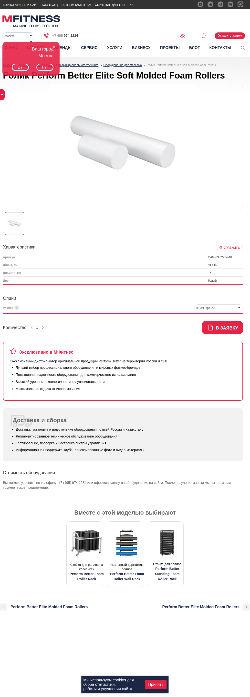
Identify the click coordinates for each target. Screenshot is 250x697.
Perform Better (110, 361)
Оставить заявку (230, 35)
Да (20, 67)
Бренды (63, 48)
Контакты (220, 48)
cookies (119, 680)
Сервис (89, 48)
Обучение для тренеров (115, 5)
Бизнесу (49, 5)
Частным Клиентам (75, 5)
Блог (194, 48)
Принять (156, 684)
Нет (45, 67)
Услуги (114, 48)
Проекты (170, 48)
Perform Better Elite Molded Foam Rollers (49, 607)
